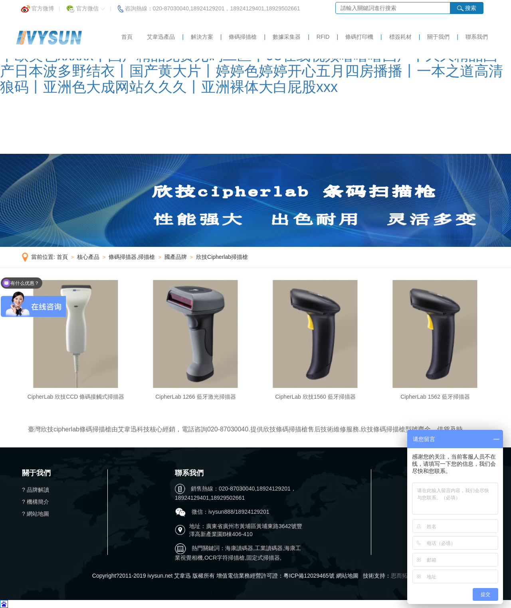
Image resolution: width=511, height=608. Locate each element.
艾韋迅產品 (161, 37)
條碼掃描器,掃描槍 (132, 257)
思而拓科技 (405, 575)
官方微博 (37, 6)
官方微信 (85, 6)
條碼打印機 (359, 37)
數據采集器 (287, 37)
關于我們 (438, 37)
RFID (323, 37)
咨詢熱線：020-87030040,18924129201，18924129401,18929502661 (209, 6)
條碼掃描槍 (243, 37)
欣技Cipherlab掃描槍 (222, 257)
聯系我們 (476, 37)
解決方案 (202, 37)
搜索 (466, 8)
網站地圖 (347, 575)
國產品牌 (175, 257)
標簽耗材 (400, 37)
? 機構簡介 (35, 502)
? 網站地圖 (35, 514)
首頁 (127, 37)
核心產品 (88, 257)
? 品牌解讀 (35, 490)
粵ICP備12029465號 (309, 575)
